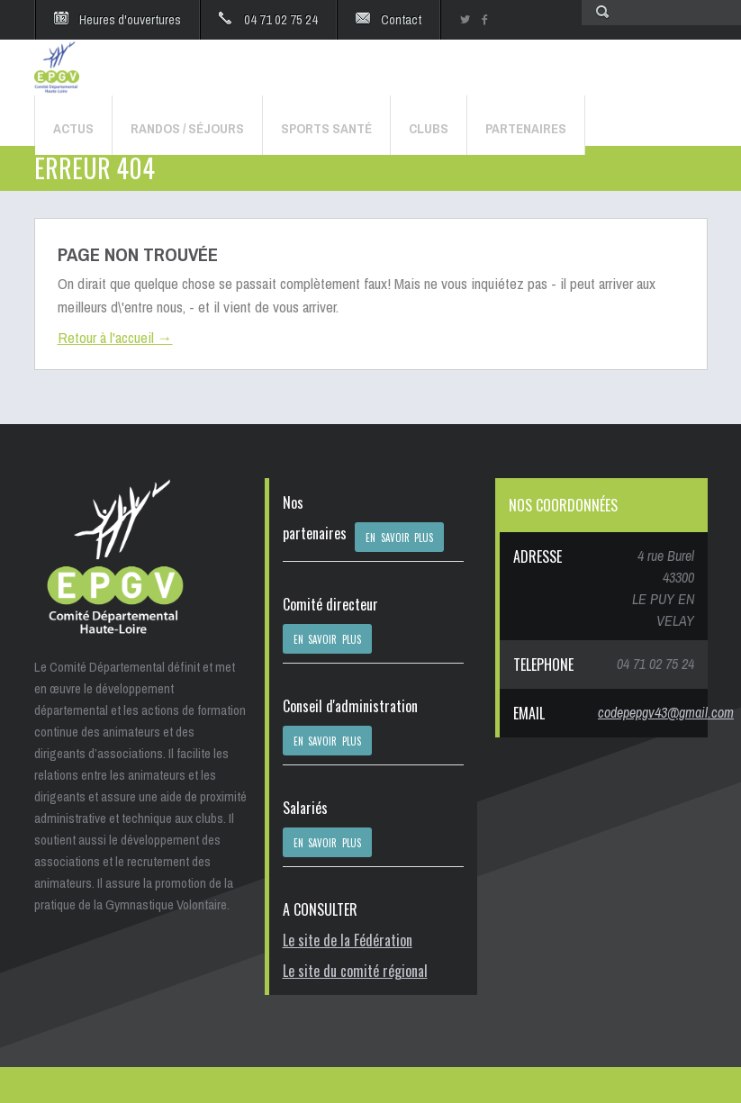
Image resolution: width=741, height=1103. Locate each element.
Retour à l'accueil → (115, 337)
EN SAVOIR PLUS (400, 537)
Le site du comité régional (355, 970)
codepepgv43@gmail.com (666, 712)
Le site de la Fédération (347, 940)
